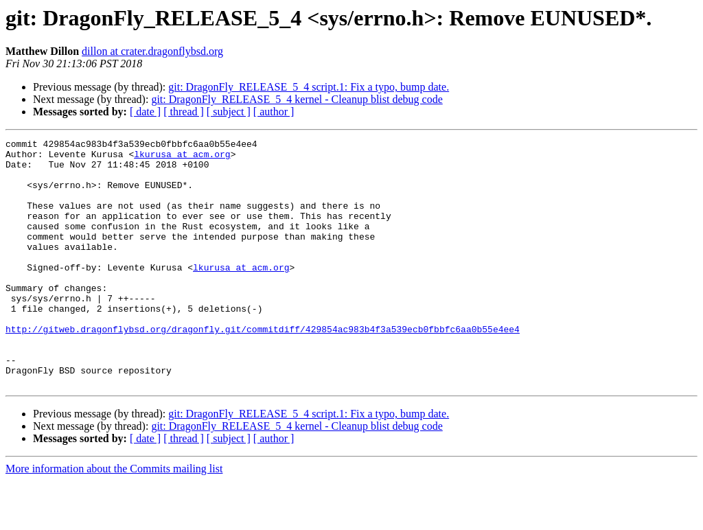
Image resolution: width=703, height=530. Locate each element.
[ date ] (145, 111)
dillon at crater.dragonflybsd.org (152, 51)
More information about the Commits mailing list (113, 518)
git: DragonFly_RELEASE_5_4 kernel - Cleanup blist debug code (296, 99)
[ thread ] (183, 111)
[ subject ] (229, 111)
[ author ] (274, 111)
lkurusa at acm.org (182, 158)
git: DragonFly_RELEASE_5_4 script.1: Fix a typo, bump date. (308, 87)
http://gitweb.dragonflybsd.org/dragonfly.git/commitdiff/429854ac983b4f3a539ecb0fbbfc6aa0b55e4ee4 (262, 368)
